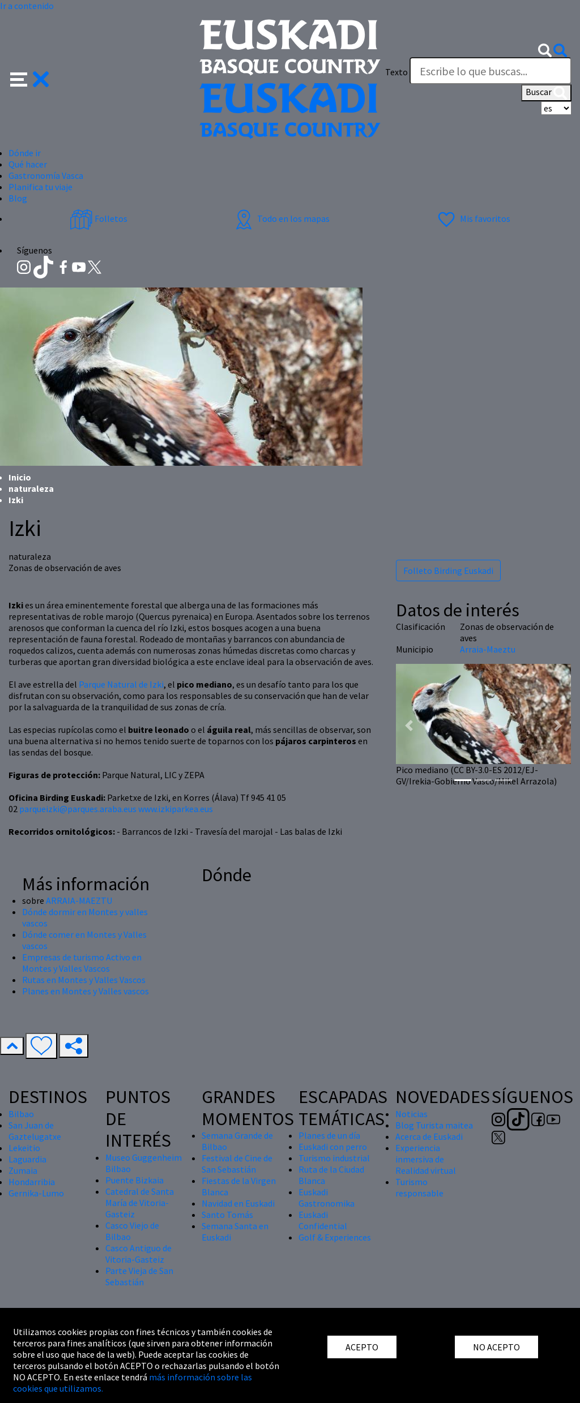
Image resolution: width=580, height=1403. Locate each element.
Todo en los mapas (281, 218)
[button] (29, 78)
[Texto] (491, 70)
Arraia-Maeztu (487, 649)
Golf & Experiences (334, 1237)
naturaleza (31, 488)
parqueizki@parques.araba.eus (78, 808)
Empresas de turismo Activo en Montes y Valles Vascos (82, 962)
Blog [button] (17, 198)
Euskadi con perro (332, 1146)
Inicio (19, 477)
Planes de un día (329, 1135)
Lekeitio (24, 1147)
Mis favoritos (472, 218)
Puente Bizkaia (134, 1180)
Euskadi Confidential (322, 1220)
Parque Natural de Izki (121, 684)
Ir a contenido (27, 5)
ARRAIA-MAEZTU (79, 900)
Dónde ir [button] (24, 152)
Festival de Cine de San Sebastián (237, 1163)
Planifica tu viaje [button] (40, 186)
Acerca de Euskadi (429, 1136)
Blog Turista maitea (434, 1125)
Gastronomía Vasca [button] (45, 175)
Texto (396, 72)
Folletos (98, 218)
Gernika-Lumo (36, 1193)
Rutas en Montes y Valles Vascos (84, 979)
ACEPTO (362, 1347)
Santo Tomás (227, 1214)
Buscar (546, 93)
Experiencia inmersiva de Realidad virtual (425, 1159)
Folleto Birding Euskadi (448, 570)
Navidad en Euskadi (238, 1203)
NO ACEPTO (496, 1347)
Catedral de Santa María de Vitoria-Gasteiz (139, 1203)
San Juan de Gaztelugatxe (34, 1130)
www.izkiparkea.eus (175, 808)
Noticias (411, 1113)
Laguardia (27, 1159)
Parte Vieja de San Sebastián (139, 1276)
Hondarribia (31, 1181)
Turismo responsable (419, 1187)
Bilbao (21, 1113)
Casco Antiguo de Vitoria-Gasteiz (138, 1253)
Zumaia (22, 1170)
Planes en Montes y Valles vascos (85, 991)
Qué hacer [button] (27, 164)
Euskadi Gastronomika (326, 1197)
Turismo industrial (334, 1158)
